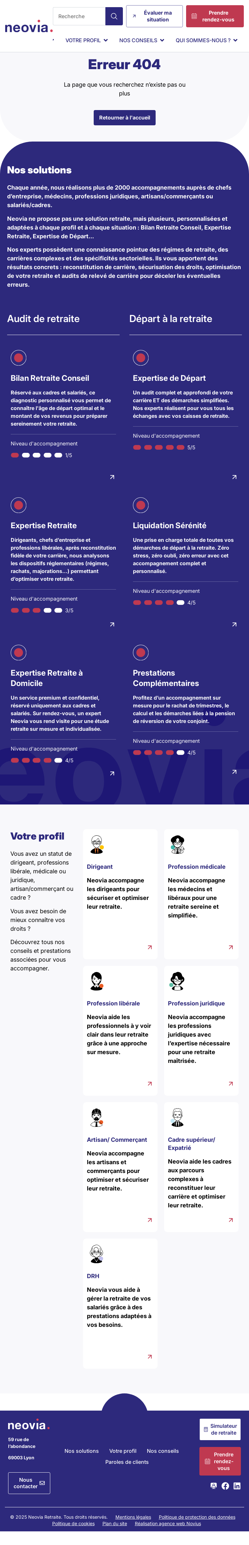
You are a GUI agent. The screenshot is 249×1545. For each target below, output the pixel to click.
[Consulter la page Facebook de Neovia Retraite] (225, 1499)
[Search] (114, 16)
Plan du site (114, 1536)
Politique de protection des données (197, 1530)
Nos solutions (82, 1464)
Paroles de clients (127, 1475)
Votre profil (122, 1464)
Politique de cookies (73, 1536)
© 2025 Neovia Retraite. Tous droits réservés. (59, 1530)
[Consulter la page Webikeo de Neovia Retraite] (214, 1499)
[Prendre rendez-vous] (215, 16)
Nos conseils (163, 1464)
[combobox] (79, 16)
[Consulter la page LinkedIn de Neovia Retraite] (237, 1499)
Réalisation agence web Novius (168, 1536)
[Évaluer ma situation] (154, 16)
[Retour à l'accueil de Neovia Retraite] (29, 25)
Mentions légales (133, 1530)
